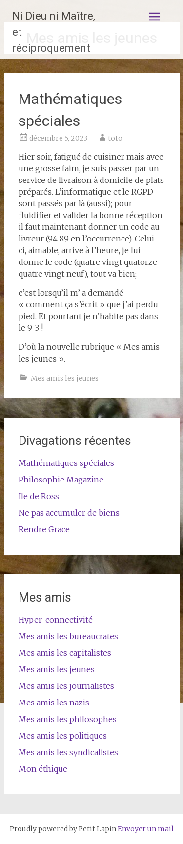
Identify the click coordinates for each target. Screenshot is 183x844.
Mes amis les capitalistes (65, 653)
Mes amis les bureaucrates (68, 636)
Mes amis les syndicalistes (68, 752)
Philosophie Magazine (61, 479)
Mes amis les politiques (63, 736)
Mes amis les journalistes (66, 686)
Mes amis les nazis (54, 702)
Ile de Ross (39, 496)
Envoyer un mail (146, 828)
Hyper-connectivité (56, 619)
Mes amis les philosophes (68, 719)
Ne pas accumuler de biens (69, 513)
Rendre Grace (44, 529)
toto (115, 138)
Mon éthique (43, 769)
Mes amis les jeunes (65, 378)
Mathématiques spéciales (66, 463)
